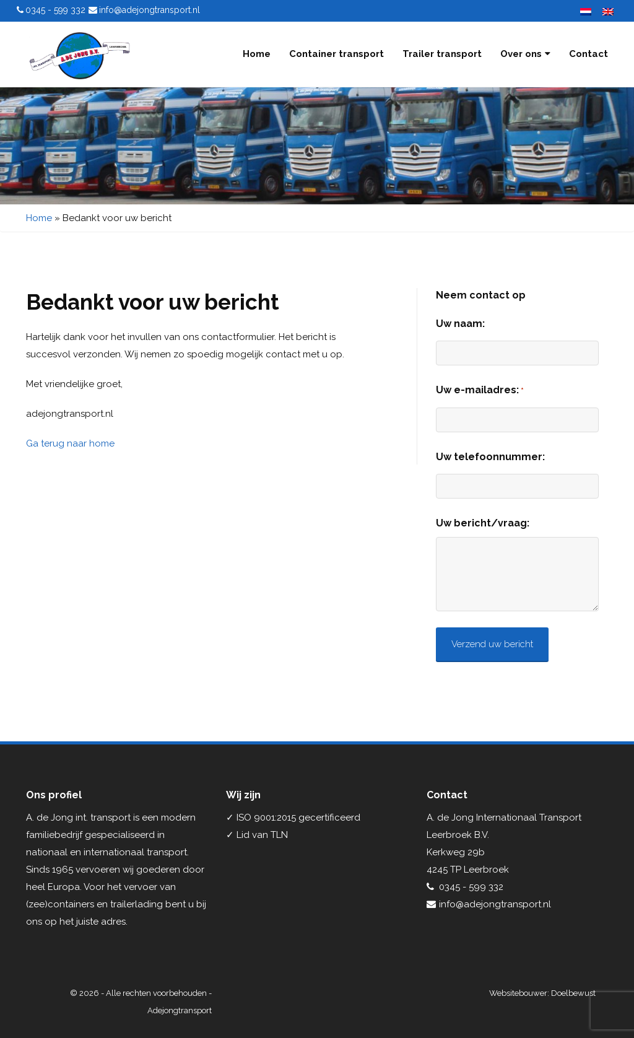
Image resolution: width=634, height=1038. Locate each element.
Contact (588, 53)
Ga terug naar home (70, 443)
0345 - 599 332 (55, 10)
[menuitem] (582, 11)
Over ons (525, 53)
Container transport (336, 53)
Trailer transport (442, 53)
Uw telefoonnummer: (490, 457)
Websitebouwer (518, 993)
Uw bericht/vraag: (482, 523)
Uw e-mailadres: (480, 390)
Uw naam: (460, 323)
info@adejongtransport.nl (149, 10)
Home (257, 53)
